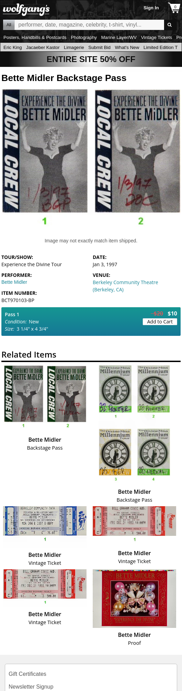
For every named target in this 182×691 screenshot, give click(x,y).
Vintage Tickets (156, 37)
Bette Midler (14, 282)
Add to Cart (160, 321)
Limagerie (74, 47)
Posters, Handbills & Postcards (35, 37)
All (9, 24)
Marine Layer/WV (118, 37)
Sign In (151, 7)
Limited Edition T (160, 47)
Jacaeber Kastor (43, 47)
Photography (84, 37)
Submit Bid (99, 47)
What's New (127, 47)
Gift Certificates (27, 674)
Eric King (12, 47)
